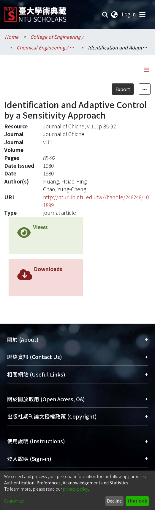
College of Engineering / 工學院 (60, 36)
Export (123, 89)
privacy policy (75, 489)
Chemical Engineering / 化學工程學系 (46, 47)
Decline (114, 501)
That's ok (137, 501)
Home (11, 36)
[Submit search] (105, 14)
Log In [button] (129, 14)
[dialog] (77, 490)
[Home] (35, 12)
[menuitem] (114, 14)
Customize (14, 501)
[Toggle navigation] (142, 14)
